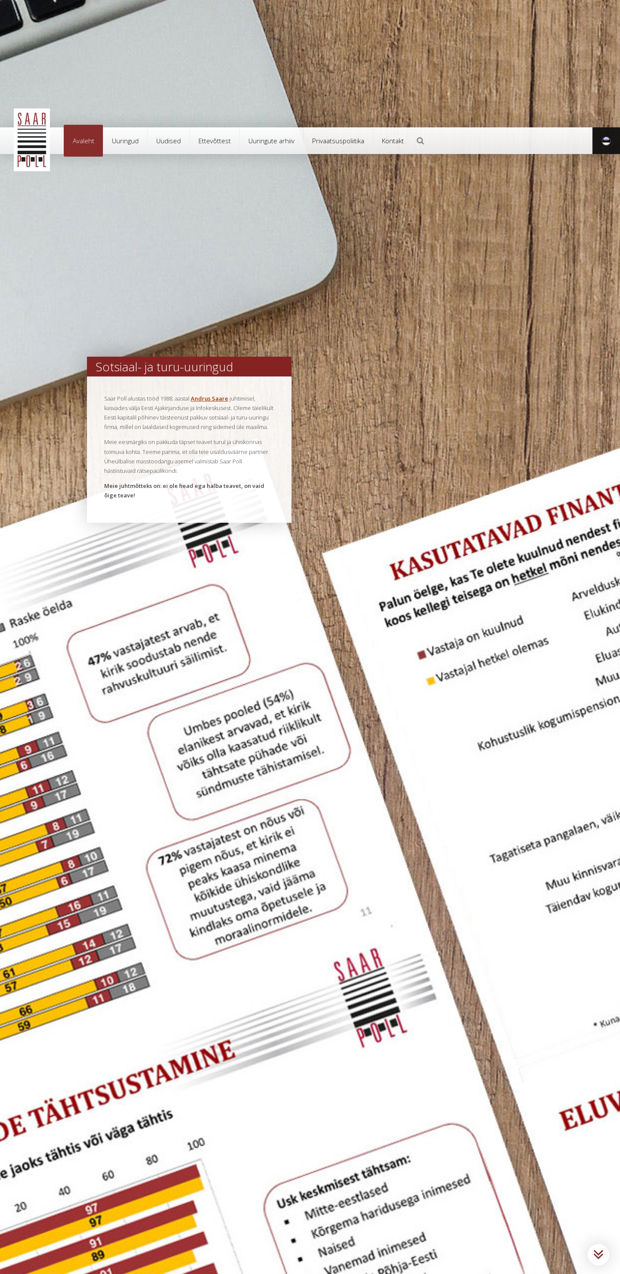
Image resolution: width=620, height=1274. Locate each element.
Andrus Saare (209, 398)
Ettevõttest (214, 140)
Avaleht (83, 140)
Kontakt (393, 140)
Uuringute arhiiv (271, 140)
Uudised (168, 140)
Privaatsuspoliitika (338, 140)
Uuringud (125, 140)
